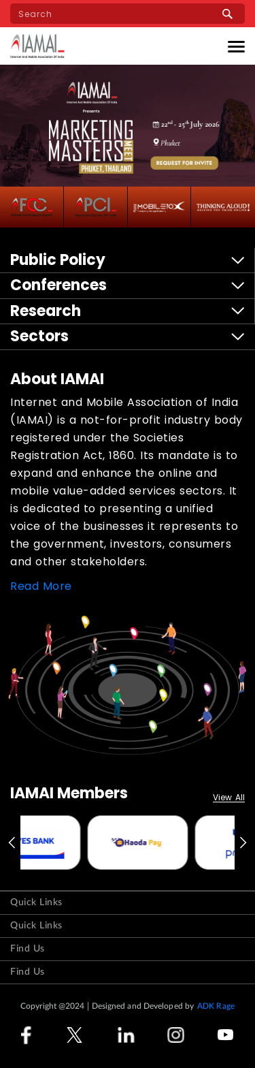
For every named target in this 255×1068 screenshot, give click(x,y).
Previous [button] (11, 842)
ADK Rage (216, 1006)
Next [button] (244, 842)
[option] (74, 842)
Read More (41, 586)
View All (229, 798)
